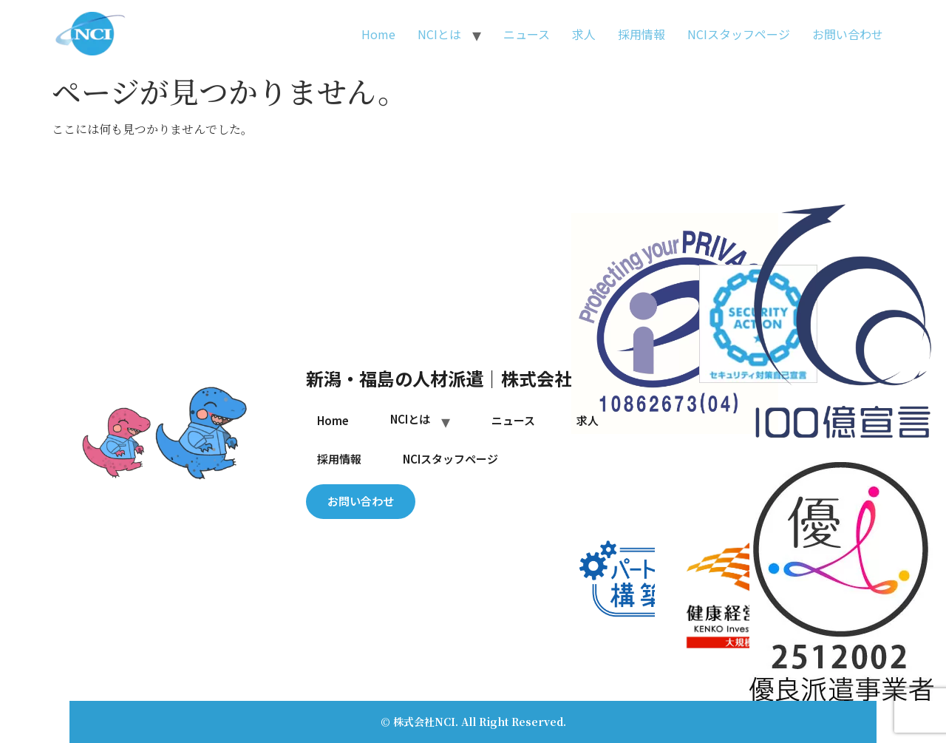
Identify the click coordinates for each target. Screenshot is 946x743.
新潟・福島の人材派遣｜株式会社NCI (454, 378)
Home (378, 34)
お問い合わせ (847, 34)
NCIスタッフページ (738, 34)
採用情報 (641, 34)
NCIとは (439, 34)
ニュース (526, 34)
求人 (584, 34)
